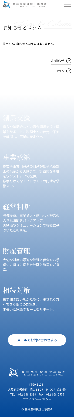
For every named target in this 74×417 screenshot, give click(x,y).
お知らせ (57, 60)
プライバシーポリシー (37, 399)
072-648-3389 (27, 394)
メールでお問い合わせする (37, 339)
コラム (59, 70)
